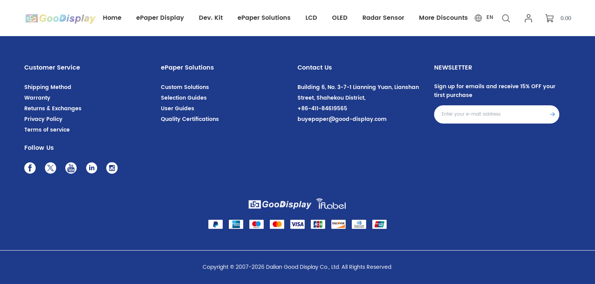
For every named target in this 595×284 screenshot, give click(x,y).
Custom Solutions (185, 87)
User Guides (177, 108)
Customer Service (52, 68)
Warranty (37, 98)
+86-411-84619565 (322, 108)
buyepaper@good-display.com (342, 119)
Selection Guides (184, 98)
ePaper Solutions (187, 68)
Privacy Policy (43, 119)
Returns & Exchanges (53, 108)
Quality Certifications (190, 119)
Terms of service (47, 129)
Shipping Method (47, 87)
